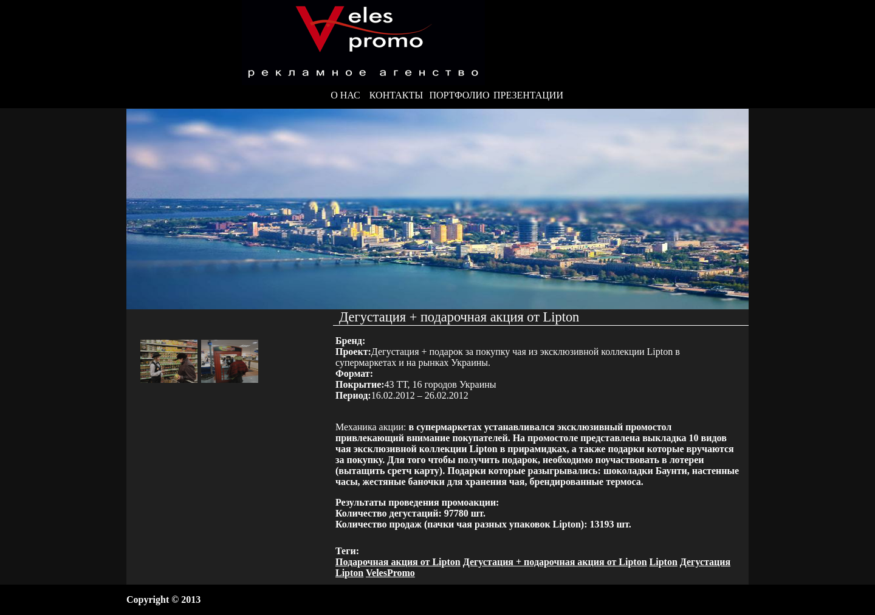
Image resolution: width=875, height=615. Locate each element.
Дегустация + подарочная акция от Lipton (555, 562)
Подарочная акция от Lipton (398, 562)
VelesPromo (390, 573)
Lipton (664, 562)
